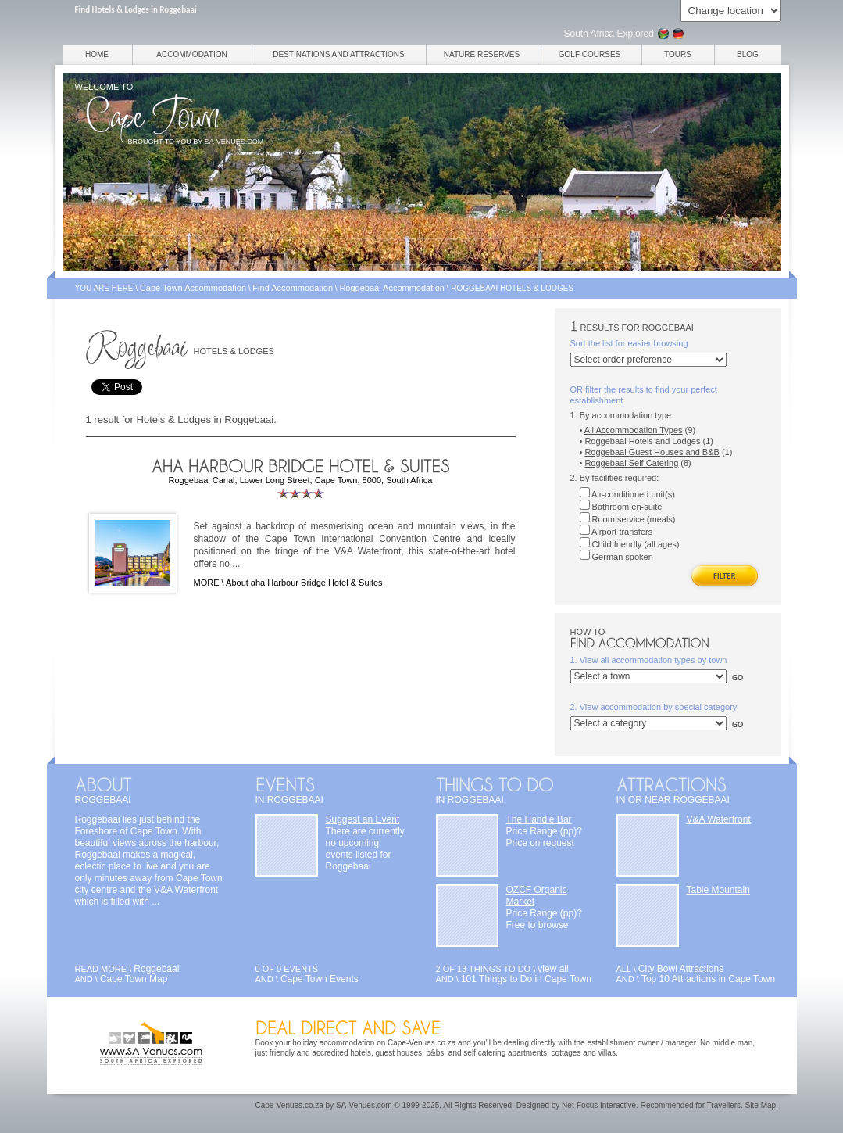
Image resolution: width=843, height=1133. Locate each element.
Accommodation (191, 54)
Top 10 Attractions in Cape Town (708, 978)
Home (97, 54)
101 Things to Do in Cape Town (526, 978)
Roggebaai (156, 968)
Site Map (760, 1105)
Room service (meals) (628, 519)
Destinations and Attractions (339, 54)
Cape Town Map (134, 978)
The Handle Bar (539, 819)
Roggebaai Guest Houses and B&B (651, 452)
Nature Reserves (482, 54)
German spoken (616, 556)
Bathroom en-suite (621, 506)
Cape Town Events (319, 978)
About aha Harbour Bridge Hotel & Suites (304, 582)
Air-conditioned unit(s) (627, 494)
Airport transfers (616, 531)
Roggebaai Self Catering (631, 463)
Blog (748, 54)
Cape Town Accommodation (193, 287)
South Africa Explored (609, 33)
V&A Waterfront (719, 819)
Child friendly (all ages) (630, 544)
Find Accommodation (292, 287)
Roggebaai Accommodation (392, 287)
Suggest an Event (363, 819)
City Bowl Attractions (680, 968)
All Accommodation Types (633, 430)
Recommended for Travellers (691, 1105)
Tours (677, 54)
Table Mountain (718, 889)
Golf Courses (589, 54)
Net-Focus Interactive (599, 1105)
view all (553, 968)
